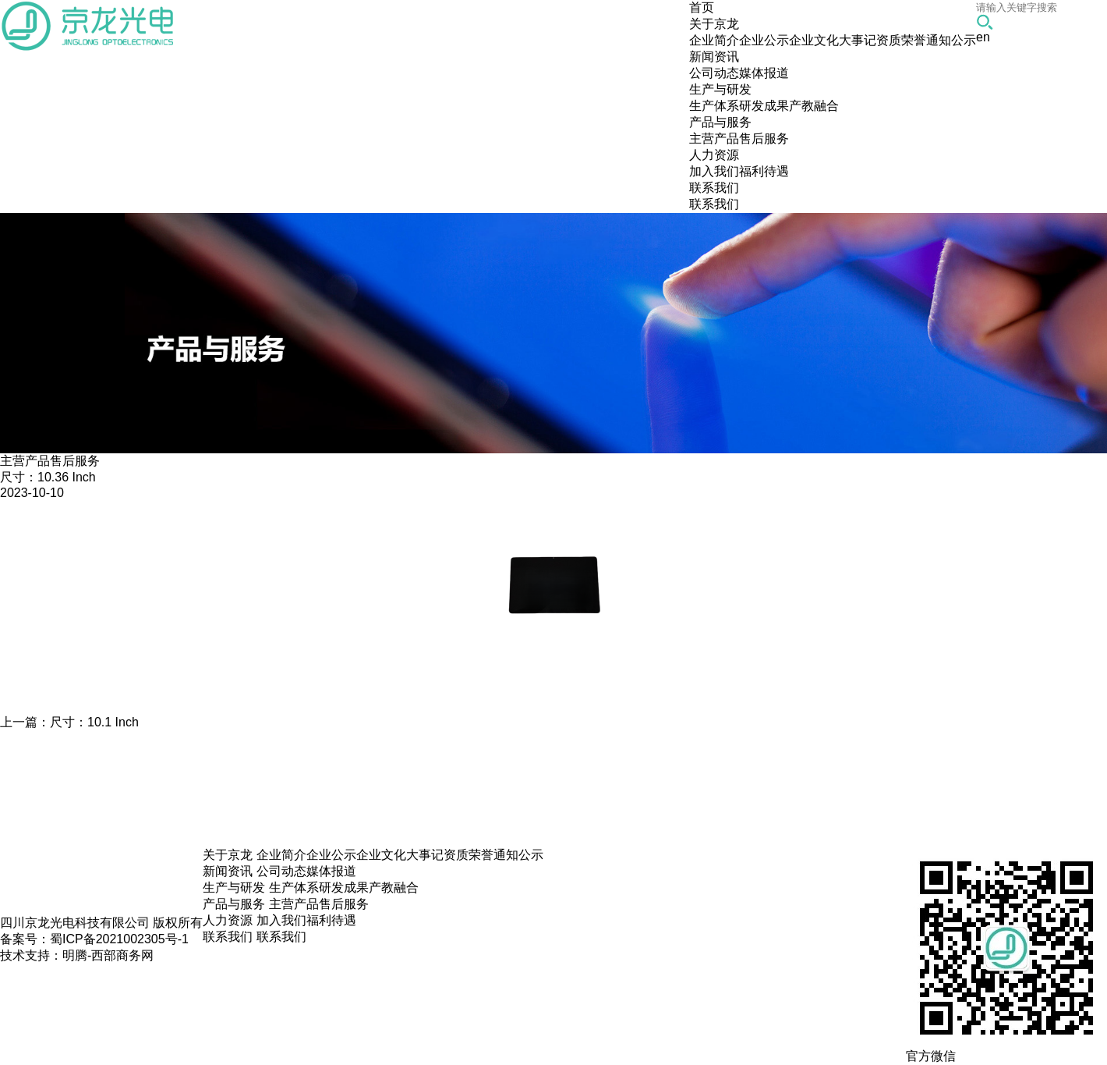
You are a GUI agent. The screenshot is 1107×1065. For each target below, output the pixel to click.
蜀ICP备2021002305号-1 (119, 939)
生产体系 (714, 105)
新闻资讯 (228, 871)
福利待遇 (764, 171)
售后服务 (764, 138)
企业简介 (714, 40)
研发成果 (764, 105)
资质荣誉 (901, 40)
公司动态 (714, 73)
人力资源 (228, 920)
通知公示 (951, 40)
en (983, 37)
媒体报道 (764, 73)
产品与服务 (234, 904)
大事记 (857, 40)
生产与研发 (234, 887)
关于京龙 (228, 854)
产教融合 (814, 105)
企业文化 (814, 40)
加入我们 (714, 171)
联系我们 (714, 204)
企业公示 (764, 40)
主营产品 (714, 138)
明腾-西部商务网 (108, 955)
